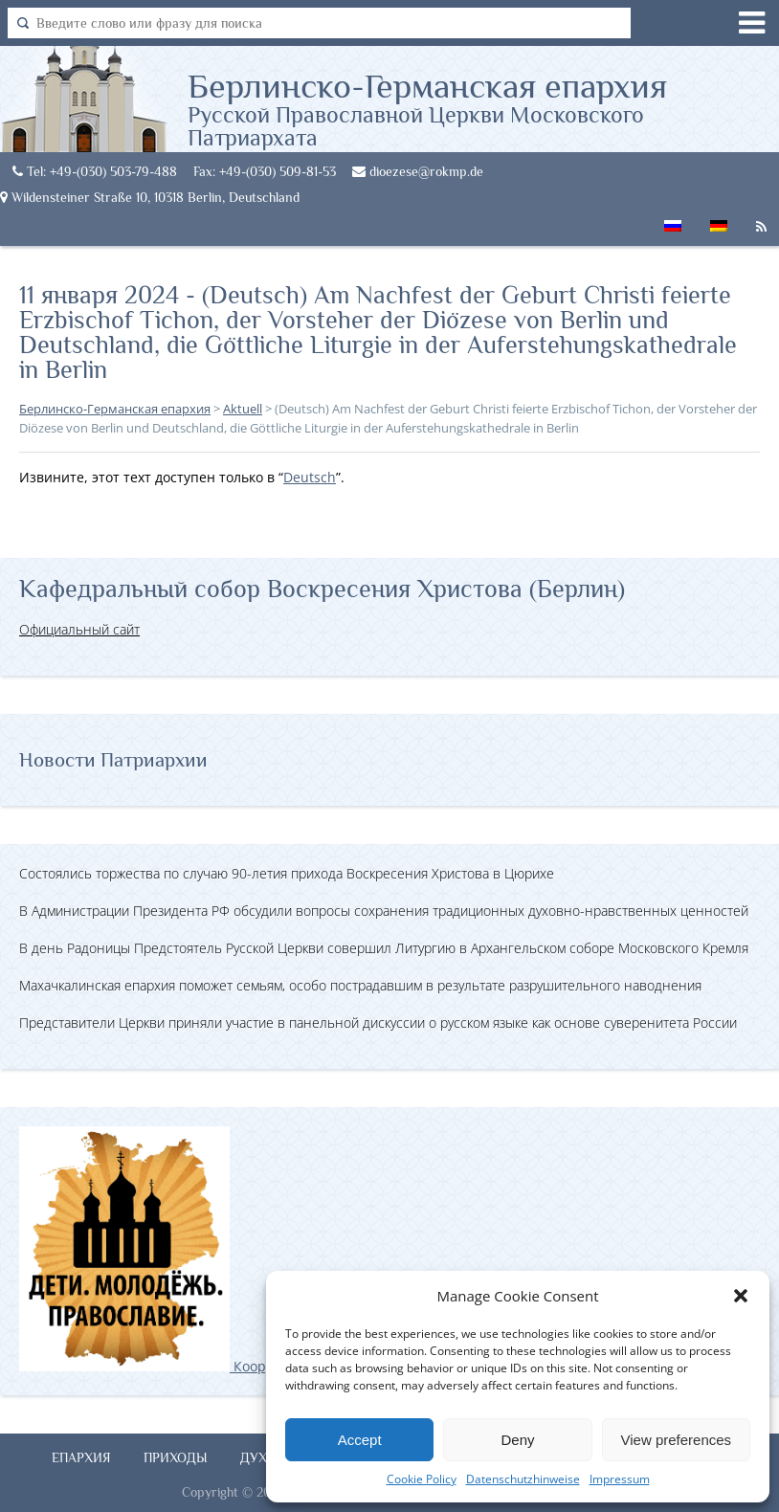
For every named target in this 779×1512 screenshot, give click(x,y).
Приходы (176, 1457)
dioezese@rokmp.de (417, 171)
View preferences (676, 1440)
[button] (740, 1295)
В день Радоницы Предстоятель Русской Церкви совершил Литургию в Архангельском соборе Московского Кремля (383, 948)
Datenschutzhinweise (523, 1479)
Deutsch (309, 477)
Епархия (81, 1457)
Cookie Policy (421, 1479)
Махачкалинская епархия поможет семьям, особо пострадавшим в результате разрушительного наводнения (360, 985)
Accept (360, 1440)
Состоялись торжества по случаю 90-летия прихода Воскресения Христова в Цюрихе (286, 873)
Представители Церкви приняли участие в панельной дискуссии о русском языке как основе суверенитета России (378, 1022)
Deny (517, 1440)
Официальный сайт (79, 629)
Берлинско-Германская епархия (483, 108)
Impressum (620, 1479)
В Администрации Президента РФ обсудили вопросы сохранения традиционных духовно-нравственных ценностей (383, 910)
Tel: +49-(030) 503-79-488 (94, 171)
